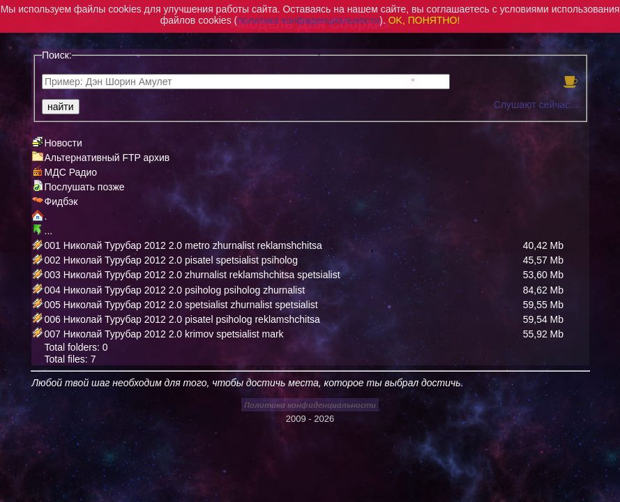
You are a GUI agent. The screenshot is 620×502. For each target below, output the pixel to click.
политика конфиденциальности (308, 20)
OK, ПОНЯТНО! (424, 20)
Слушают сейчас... (536, 104)
